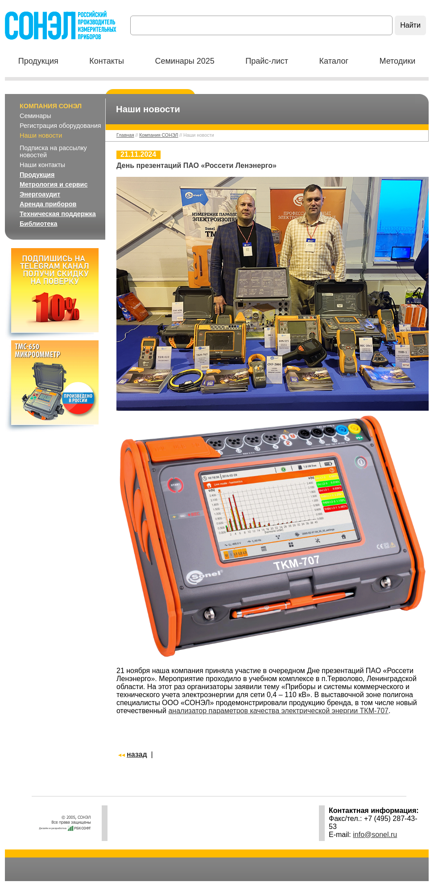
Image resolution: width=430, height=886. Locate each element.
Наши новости (41, 135)
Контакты (106, 61)
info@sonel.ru (375, 834)
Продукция (38, 61)
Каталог (333, 61)
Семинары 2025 (184, 61)
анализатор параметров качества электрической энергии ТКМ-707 (278, 711)
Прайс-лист (266, 61)
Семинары (35, 115)
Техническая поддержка (58, 213)
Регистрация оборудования (60, 125)
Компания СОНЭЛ (51, 106)
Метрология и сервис (53, 184)
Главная (125, 135)
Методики (397, 61)
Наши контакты (42, 164)
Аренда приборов (48, 204)
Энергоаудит (40, 194)
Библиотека (38, 223)
